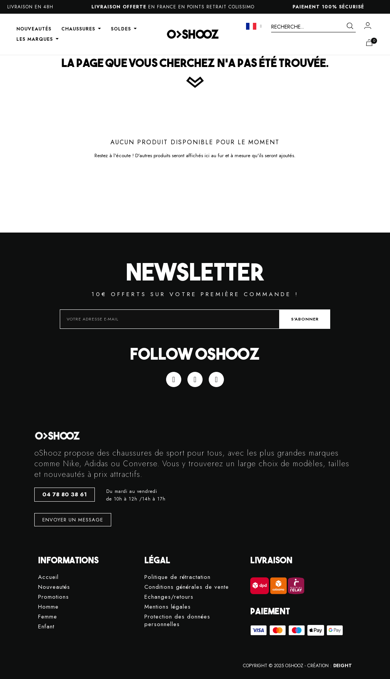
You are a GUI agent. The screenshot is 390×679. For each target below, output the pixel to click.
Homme (48, 607)
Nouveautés (54, 587)
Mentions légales (167, 607)
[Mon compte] (368, 25)
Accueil (48, 577)
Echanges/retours (168, 597)
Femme (47, 617)
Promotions (53, 597)
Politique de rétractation (177, 577)
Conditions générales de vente (186, 587)
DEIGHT (342, 665)
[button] (64, 495)
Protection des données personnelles (177, 620)
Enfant (46, 627)
